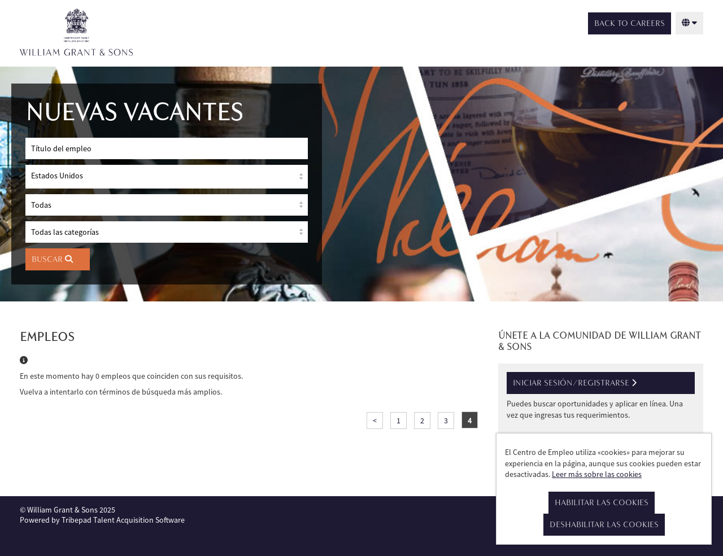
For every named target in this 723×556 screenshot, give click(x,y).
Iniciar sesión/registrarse (575, 383)
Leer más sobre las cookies (597, 474)
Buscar (52, 259)
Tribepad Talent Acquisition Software (123, 520)
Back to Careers (629, 23)
